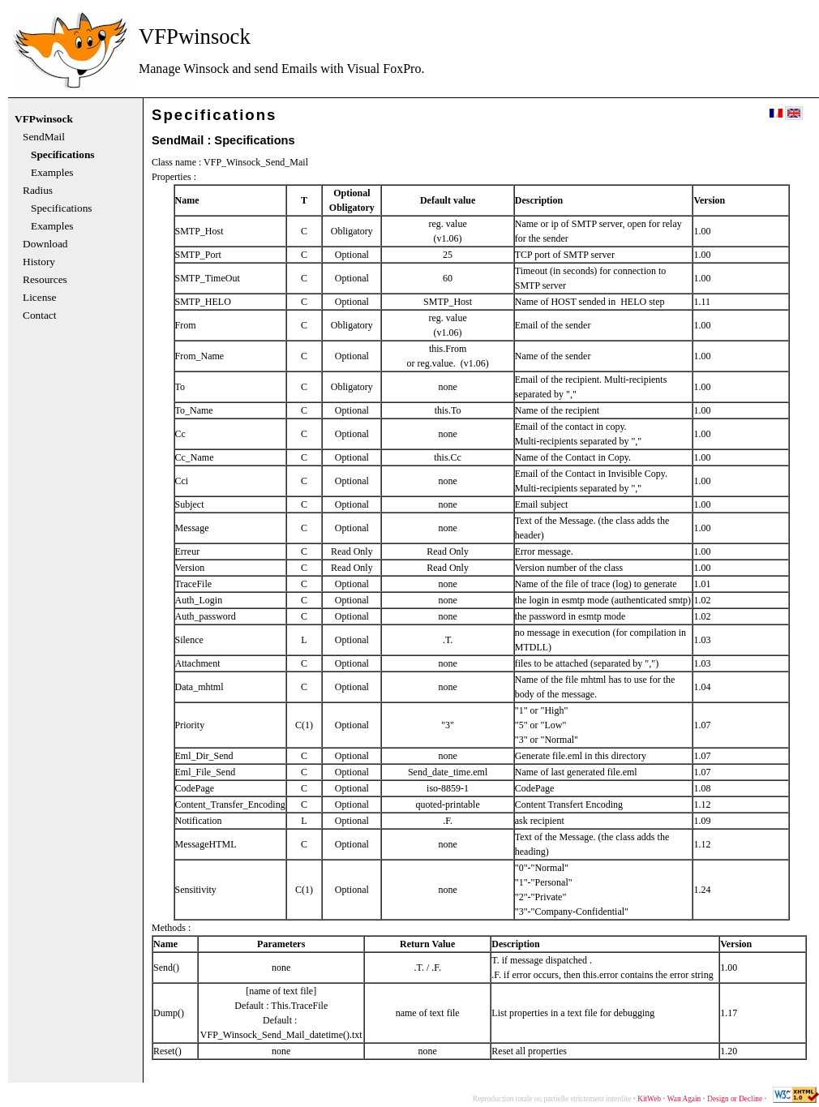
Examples (52, 173)
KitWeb (649, 1099)
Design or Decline (734, 1099)
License (39, 297)
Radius (38, 190)
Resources (45, 280)
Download (45, 244)
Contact (39, 315)
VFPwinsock (44, 119)
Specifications (63, 155)
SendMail (44, 137)
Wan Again (684, 1099)
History (39, 262)
